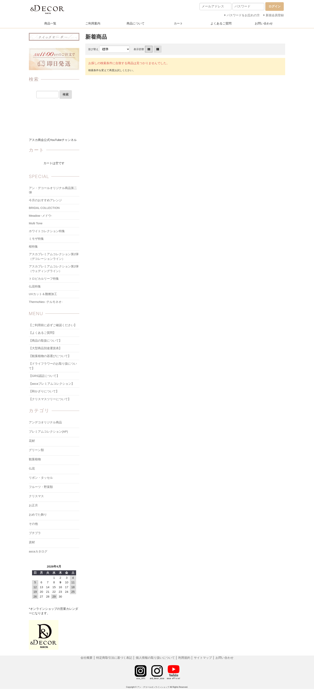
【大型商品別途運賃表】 (45, 348)
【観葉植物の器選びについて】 (50, 356)
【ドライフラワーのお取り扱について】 (53, 366)
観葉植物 (35, 459)
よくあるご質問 (220, 23)
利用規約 (184, 657)
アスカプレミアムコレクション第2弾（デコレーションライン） (53, 256)
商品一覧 (50, 23)
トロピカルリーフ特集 (44, 278)
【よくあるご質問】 (42, 332)
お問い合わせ (264, 23)
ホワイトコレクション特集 (47, 231)
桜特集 (33, 246)
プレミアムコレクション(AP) (48, 431)
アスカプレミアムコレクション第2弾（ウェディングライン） (53, 269)
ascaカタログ (38, 551)
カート (178, 23)
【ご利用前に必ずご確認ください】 (53, 325)
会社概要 (87, 657)
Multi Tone (35, 223)
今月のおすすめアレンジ (45, 200)
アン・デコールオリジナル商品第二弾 (53, 190)
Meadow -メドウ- (40, 215)
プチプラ (35, 533)
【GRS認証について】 (44, 375)
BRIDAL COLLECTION (44, 207)
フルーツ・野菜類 (41, 487)
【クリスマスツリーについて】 (50, 399)
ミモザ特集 (36, 238)
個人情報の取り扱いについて (155, 657)
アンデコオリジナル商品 (45, 422)
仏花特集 (35, 286)
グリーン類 (36, 450)
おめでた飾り (38, 514)
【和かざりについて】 (44, 391)
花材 (32, 440)
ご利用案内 (92, 23)
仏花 (32, 468)
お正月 (33, 505)
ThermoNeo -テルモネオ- (45, 302)
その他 (33, 523)
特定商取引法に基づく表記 (114, 657)
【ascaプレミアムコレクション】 (51, 383)
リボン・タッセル (41, 477)
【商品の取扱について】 (45, 340)
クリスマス (36, 496)
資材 (32, 542)
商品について (136, 23)
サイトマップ (203, 657)
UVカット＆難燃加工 (43, 294)
